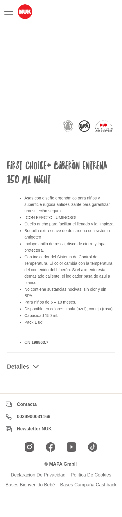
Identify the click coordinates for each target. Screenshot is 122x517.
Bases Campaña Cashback (88, 485)
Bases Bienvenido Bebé (30, 485)
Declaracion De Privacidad (38, 475)
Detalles (18, 366)
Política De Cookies (91, 475)
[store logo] (25, 11)
